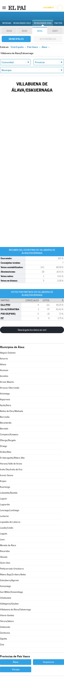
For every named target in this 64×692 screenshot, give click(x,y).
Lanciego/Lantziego (9, 510)
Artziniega (5, 393)
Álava (15, 662)
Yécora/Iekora (7, 621)
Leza (2, 539)
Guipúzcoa (48, 662)
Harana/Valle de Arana (11, 463)
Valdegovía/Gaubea (9, 603)
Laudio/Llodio (6, 528)
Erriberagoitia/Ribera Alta (12, 458)
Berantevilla (5, 423)
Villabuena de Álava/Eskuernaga (15, 609)
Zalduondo (5, 627)
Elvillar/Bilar (5, 452)
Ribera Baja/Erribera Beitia (13, 574)
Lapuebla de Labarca (10, 522)
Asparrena (5, 399)
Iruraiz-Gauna (6, 475)
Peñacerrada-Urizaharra (12, 568)
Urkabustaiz (5, 598)
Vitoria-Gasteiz (7, 615)
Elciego (3, 446)
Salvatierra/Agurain (9, 580)
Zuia (2, 644)
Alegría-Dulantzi (8, 352)
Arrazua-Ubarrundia (9, 388)
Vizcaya (15, 669)
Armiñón (4, 376)
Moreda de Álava (8, 545)
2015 (24, 31)
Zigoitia (3, 638)
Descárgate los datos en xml (32, 329)
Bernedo (4, 428)
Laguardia (5, 504)
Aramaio (4, 370)
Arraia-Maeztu (7, 382)
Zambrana (5, 633)
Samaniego (5, 586)
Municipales (16, 39)
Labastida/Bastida (8, 493)
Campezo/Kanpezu (9, 434)
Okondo (3, 557)
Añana (3, 364)
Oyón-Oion (5, 563)
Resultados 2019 (42, 23)
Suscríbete (48, 8)
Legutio (3, 533)
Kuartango (5, 487)
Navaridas (5, 551)
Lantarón (4, 516)
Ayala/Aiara (5, 405)
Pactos (58, 23)
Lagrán (3, 498)
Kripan (3, 481)
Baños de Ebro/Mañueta (11, 411)
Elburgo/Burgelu (8, 440)
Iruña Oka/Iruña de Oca (11, 469)
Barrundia (5, 417)
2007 (55, 31)
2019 (9, 31)
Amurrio (4, 358)
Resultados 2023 (22, 23)
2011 (39, 31)
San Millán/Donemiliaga (11, 592)
